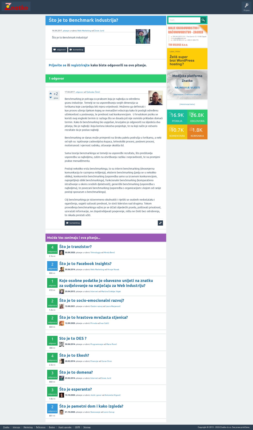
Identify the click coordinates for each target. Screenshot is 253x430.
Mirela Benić (109, 252)
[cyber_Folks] (187, 68)
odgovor (79, 92)
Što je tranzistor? (75, 246)
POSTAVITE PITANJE (79, 8)
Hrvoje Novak (113, 269)
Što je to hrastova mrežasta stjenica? (93, 317)
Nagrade (114, 8)
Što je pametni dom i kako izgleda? (91, 406)
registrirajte (80, 65)
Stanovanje (95, 412)
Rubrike (63, 8)
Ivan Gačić (104, 323)
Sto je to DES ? (72, 338)
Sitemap (87, 427)
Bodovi (52, 427)
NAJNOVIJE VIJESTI (187, 87)
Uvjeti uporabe (64, 427)
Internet (94, 291)
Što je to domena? (76, 372)
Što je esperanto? (75, 389)
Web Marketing (84, 31)
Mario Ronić (111, 344)
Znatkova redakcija (193, 94)
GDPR (77, 427)
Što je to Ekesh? (74, 355)
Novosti (36, 8)
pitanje (66, 31)
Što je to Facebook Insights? (85, 263)
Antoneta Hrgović (113, 395)
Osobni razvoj (96, 306)
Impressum (178, 94)
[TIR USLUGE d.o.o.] (187, 46)
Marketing (28, 427)
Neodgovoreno (49, 8)
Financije (94, 361)
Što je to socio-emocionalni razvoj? (91, 300)
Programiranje (97, 344)
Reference (41, 427)
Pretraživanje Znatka (187, 104)
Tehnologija (96, 252)
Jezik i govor (96, 395)
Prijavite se (57, 65)
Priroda (94, 323)
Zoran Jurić (99, 31)
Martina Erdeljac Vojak (111, 291)
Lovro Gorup (108, 412)
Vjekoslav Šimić (93, 92)
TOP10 (103, 8)
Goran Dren (106, 361)
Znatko (6, 427)
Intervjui (16, 427)
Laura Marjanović (113, 306)
